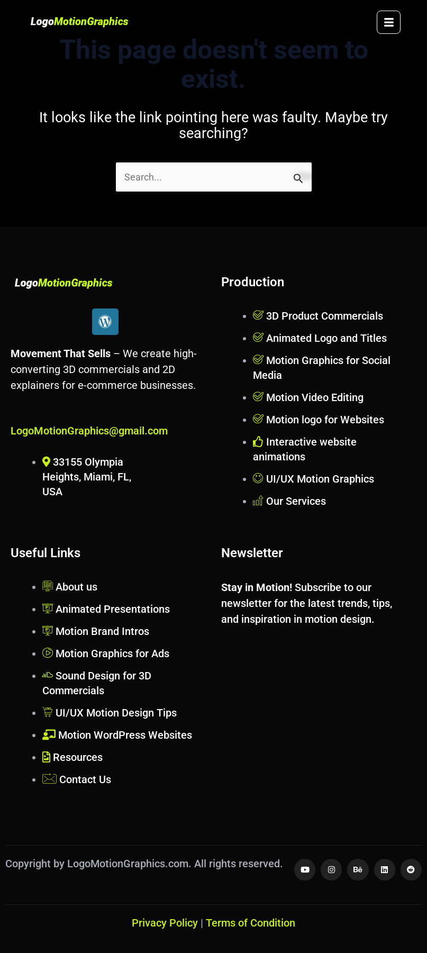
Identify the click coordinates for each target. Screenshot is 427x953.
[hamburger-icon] (389, 22)
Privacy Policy (165, 922)
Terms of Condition (250, 922)
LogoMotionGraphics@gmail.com (89, 430)
